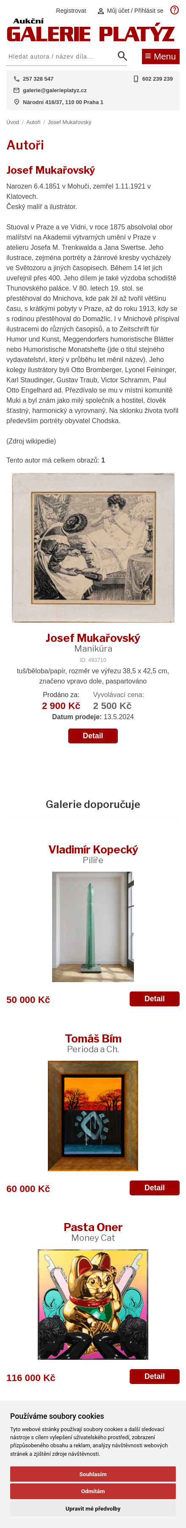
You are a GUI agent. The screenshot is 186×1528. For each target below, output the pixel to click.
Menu (160, 56)
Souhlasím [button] (93, 1474)
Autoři (33, 122)
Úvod (12, 122)
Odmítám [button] (93, 1491)
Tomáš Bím (93, 1043)
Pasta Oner (93, 1231)
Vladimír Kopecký (93, 854)
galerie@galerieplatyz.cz (55, 90)
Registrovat (71, 10)
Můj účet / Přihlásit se (130, 11)
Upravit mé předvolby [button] (93, 1508)
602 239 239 (157, 79)
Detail (93, 736)
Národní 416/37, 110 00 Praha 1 (63, 102)
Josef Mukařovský (69, 122)
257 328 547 (38, 79)
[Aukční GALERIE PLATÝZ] (91, 39)
